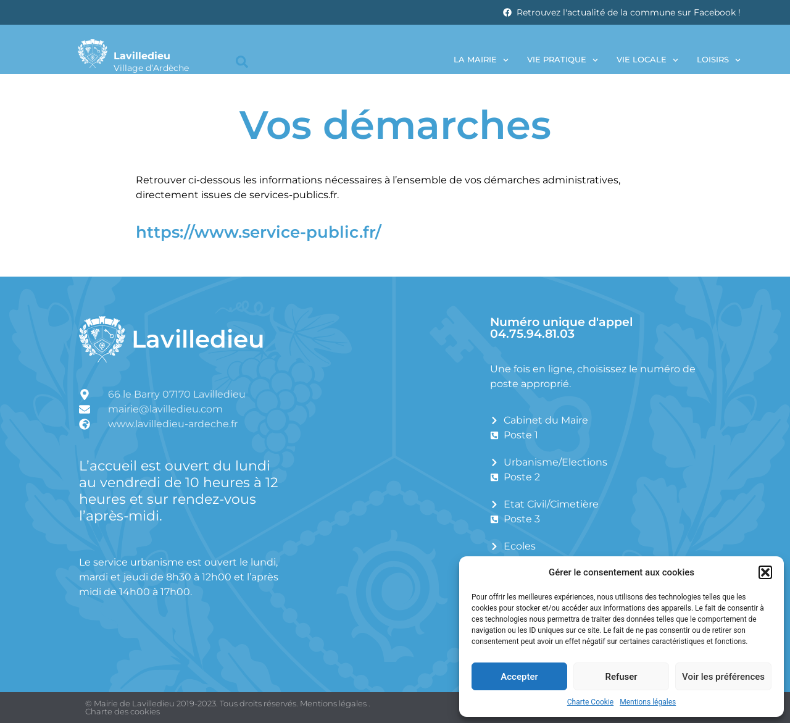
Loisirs (719, 60)
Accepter (519, 676)
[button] (765, 572)
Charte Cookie (590, 702)
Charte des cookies (122, 711)
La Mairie (481, 60)
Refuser (621, 676)
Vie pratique (562, 60)
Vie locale (647, 60)
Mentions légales (648, 702)
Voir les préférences (723, 676)
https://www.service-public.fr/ (258, 231)
